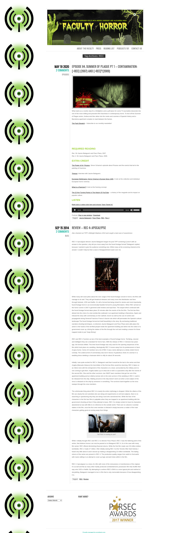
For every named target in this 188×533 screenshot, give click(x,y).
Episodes (65, 74)
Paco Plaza (96, 218)
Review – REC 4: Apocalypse (89, 227)
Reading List (109, 48)
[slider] (103, 210)
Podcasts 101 (123, 48)
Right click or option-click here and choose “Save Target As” (92, 204)
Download (96, 215)
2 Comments (62, 70)
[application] (106, 210)
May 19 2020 (61, 66)
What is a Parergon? (79, 187)
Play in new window (85, 215)
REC (102, 218)
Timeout (74, 173)
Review (86, 479)
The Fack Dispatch (78, 123)
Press (98, 48)
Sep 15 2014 (62, 228)
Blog (67, 235)
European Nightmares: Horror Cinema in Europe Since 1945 (92, 179)
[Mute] (131, 210)
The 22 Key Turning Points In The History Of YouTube (90, 192)
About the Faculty (85, 48)
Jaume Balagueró (85, 218)
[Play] (75, 210)
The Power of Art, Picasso (81, 165)
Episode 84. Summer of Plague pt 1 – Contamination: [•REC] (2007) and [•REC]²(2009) (104, 68)
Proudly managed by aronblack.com (94, 532)
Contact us (136, 48)
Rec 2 (107, 218)
